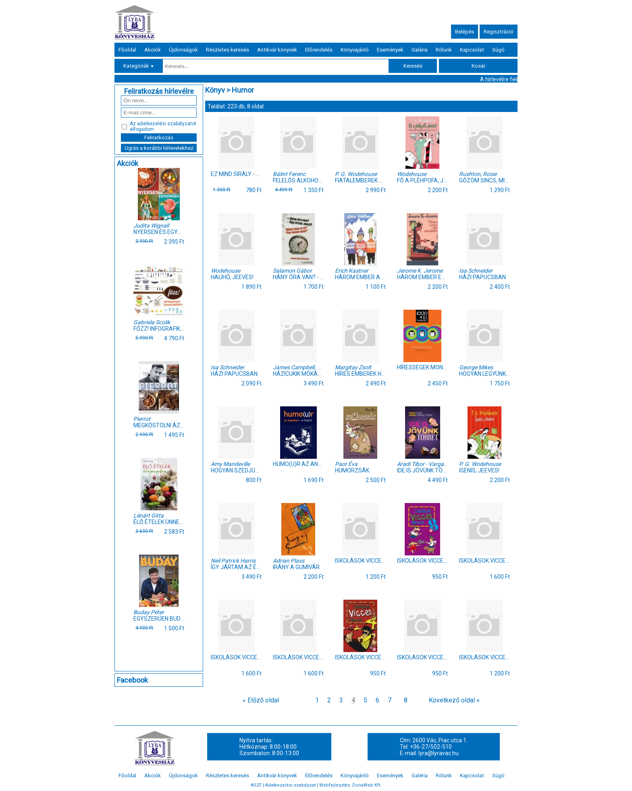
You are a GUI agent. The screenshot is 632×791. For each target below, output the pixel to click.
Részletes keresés (227, 50)
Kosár (478, 66)
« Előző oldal (261, 700)
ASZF (256, 785)
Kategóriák (138, 66)
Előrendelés (319, 50)
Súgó (498, 50)
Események (390, 50)
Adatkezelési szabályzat (290, 785)
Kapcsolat (472, 50)
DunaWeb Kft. (366, 785)
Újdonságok (183, 50)
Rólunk (444, 50)
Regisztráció (499, 32)
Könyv (215, 90)
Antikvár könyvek (277, 50)
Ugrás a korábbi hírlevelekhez (159, 148)
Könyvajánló (355, 50)
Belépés (464, 32)
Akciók (152, 50)
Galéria (420, 50)
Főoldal (127, 50)
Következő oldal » (454, 700)
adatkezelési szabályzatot (166, 123)
